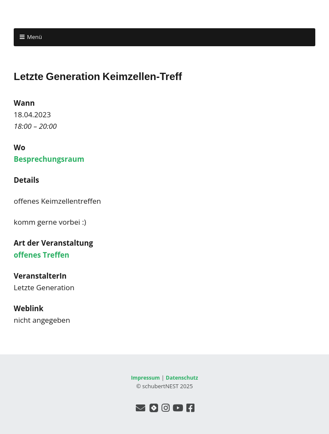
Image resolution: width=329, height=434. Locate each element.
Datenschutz (182, 377)
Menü (34, 37)
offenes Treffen (41, 255)
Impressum (145, 377)
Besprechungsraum (49, 159)
